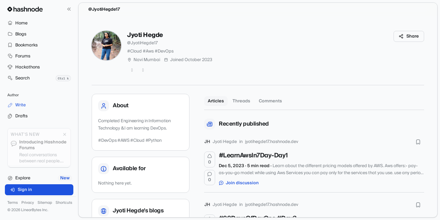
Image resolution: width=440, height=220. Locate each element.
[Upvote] (209, 159)
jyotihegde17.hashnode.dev (271, 142)
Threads (241, 101)
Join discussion (239, 183)
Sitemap (45, 202)
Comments (270, 101)
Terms (12, 202)
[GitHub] (132, 70)
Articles (216, 101)
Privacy (27, 202)
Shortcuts (64, 202)
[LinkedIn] (143, 70)
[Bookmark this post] (418, 142)
